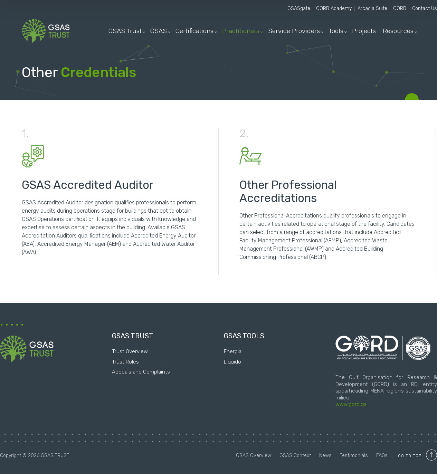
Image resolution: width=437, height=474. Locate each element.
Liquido (232, 362)
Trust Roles (125, 362)
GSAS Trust (125, 31)
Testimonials (354, 455)
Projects (364, 31)
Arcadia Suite (372, 8)
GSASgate (298, 8)
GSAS (158, 31)
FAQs (382, 455)
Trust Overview (130, 351)
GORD (399, 8)
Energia (232, 351)
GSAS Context (295, 455)
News (326, 455)
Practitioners (240, 31)
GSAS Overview (254, 455)
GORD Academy (334, 8)
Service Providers (294, 31)
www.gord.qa (351, 404)
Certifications (194, 31)
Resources (398, 31)
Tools (336, 31)
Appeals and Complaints (141, 372)
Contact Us (424, 8)
